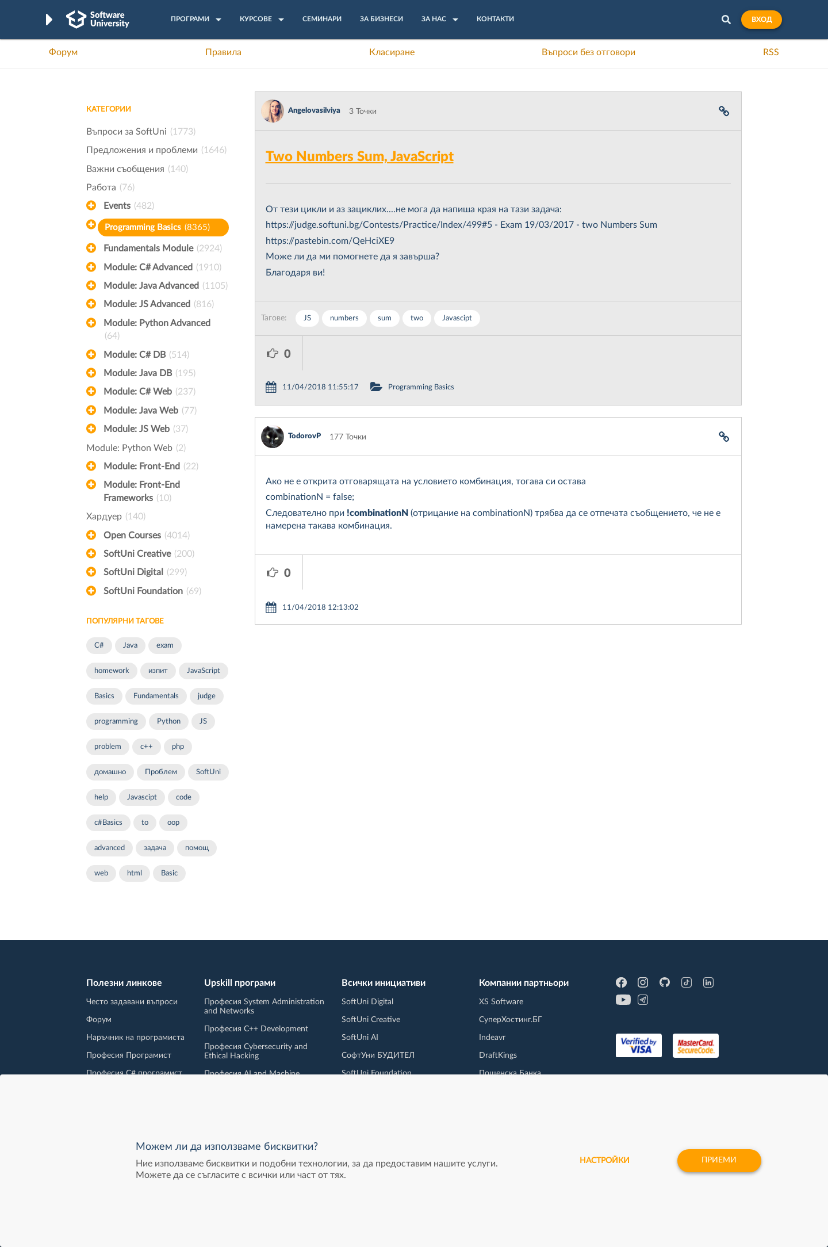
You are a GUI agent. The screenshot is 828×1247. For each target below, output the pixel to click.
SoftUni (208, 772)
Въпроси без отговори (588, 52)
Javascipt (142, 797)
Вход (762, 19)
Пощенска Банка (510, 1073)
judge (207, 696)
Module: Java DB (149, 373)
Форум (63, 52)
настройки (604, 1161)
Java (130, 645)
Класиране (392, 52)
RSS (771, 52)
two (417, 318)
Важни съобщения (137, 169)
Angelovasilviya (314, 110)
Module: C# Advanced (162, 267)
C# (99, 645)
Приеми (719, 1161)
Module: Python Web (136, 448)
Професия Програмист (128, 1055)
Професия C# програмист (134, 1073)
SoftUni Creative (148, 554)
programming (116, 721)
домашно (110, 772)
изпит (158, 671)
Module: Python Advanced (156, 331)
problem (107, 747)
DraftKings (498, 1055)
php (178, 747)
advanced (109, 848)
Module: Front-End (150, 466)
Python (169, 721)
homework (111, 671)
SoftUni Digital (145, 572)
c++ (146, 747)
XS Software (501, 1002)
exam (165, 645)
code (183, 797)
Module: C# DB (146, 355)
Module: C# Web (149, 391)
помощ (197, 848)
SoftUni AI (360, 1038)
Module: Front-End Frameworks (141, 492)
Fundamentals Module (162, 248)
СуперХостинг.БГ (510, 1020)
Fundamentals (156, 696)
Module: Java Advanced (165, 286)
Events (128, 206)
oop (173, 823)
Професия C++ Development (256, 1029)
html (134, 873)
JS (203, 721)
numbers (344, 318)
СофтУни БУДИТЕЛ (378, 1055)
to (144, 823)
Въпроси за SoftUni (140, 131)
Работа (110, 187)
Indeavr (492, 1038)
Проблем (161, 772)
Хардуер (115, 516)
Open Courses (146, 535)
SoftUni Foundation (152, 591)
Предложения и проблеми (156, 150)
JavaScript (203, 671)
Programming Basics (157, 227)
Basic (169, 873)
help (101, 797)
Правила (223, 52)
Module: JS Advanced (158, 304)
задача (155, 848)
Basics (104, 696)
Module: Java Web (150, 410)
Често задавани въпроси (132, 1002)
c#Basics (108, 823)
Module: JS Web (145, 429)
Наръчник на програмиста (135, 1038)
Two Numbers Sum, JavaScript (360, 157)
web (101, 873)
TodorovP (304, 402)
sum (385, 318)
